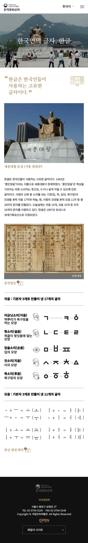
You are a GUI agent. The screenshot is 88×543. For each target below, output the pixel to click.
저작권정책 (44, 500)
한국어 (66, 6)
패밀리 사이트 (35, 530)
